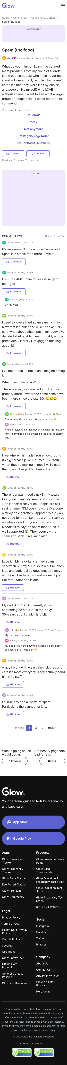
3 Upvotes (13, 291)
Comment (38, 153)
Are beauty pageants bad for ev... (49, 752)
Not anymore (33, 129)
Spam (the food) (11, 21)
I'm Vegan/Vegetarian (33, 136)
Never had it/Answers (33, 143)
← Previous (17, 727)
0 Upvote (13, 153)
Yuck (33, 122)
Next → (52, 727)
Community (20, 17)
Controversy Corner (43, 17)
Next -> (52, 760)
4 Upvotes (13, 261)
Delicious (33, 115)
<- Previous (14, 760)
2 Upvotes (13, 353)
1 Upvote (13, 476)
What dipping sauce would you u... (16, 752)
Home (5, 17)
